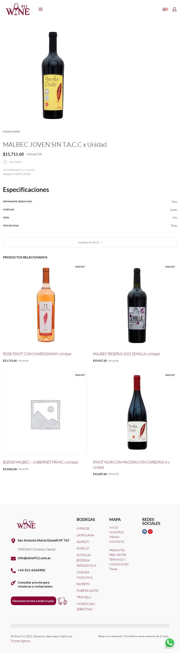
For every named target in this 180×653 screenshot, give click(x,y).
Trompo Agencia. (21, 640)
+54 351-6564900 (31, 570)
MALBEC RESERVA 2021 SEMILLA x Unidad (126, 354)
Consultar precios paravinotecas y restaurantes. (35, 584)
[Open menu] (40, 9)
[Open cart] (165, 9)
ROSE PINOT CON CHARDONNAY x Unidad (37, 354)
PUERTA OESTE (11, 131)
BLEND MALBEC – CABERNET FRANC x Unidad (40, 462)
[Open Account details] (174, 9)
